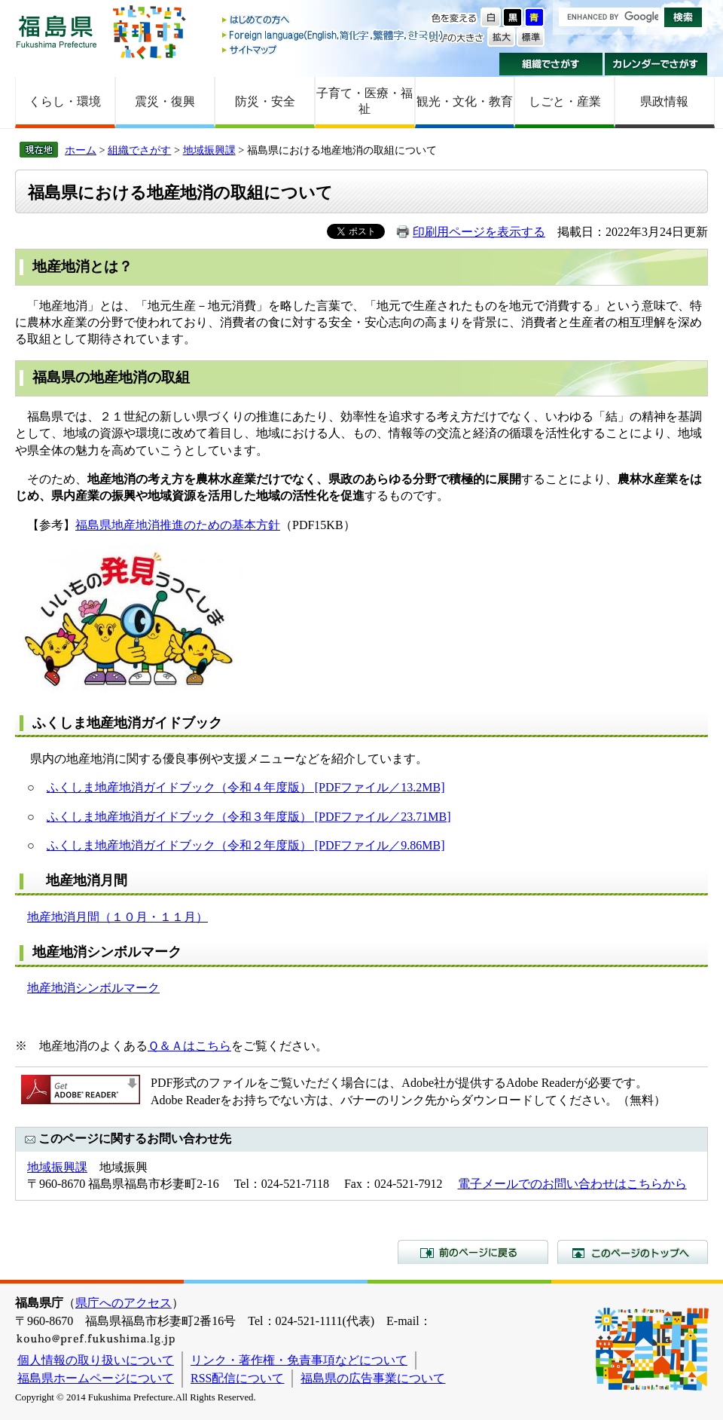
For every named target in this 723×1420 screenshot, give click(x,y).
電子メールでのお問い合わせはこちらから (572, 1183)
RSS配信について (237, 1378)
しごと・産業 (565, 101)
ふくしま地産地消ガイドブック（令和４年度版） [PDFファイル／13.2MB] (246, 787)
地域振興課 (209, 150)
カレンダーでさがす (656, 64)
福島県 (56, 31)
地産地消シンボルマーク (93, 987)
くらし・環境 (65, 101)
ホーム (80, 150)
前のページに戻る (473, 1252)
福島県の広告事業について (372, 1378)
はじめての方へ (334, 21)
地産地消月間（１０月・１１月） (117, 916)
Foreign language (334, 35)
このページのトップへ (632, 1252)
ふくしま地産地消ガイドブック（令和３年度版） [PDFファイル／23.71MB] (249, 816)
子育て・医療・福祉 (364, 101)
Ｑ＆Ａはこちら (189, 1045)
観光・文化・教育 (464, 101)
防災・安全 (265, 101)
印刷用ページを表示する (479, 231)
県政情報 (664, 101)
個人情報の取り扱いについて (95, 1360)
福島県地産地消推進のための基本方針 (177, 525)
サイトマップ (334, 49)
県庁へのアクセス (123, 1302)
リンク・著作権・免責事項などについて (299, 1360)
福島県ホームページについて (95, 1378)
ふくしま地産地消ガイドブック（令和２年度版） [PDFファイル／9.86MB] (246, 845)
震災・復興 (165, 101)
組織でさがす (550, 64)
